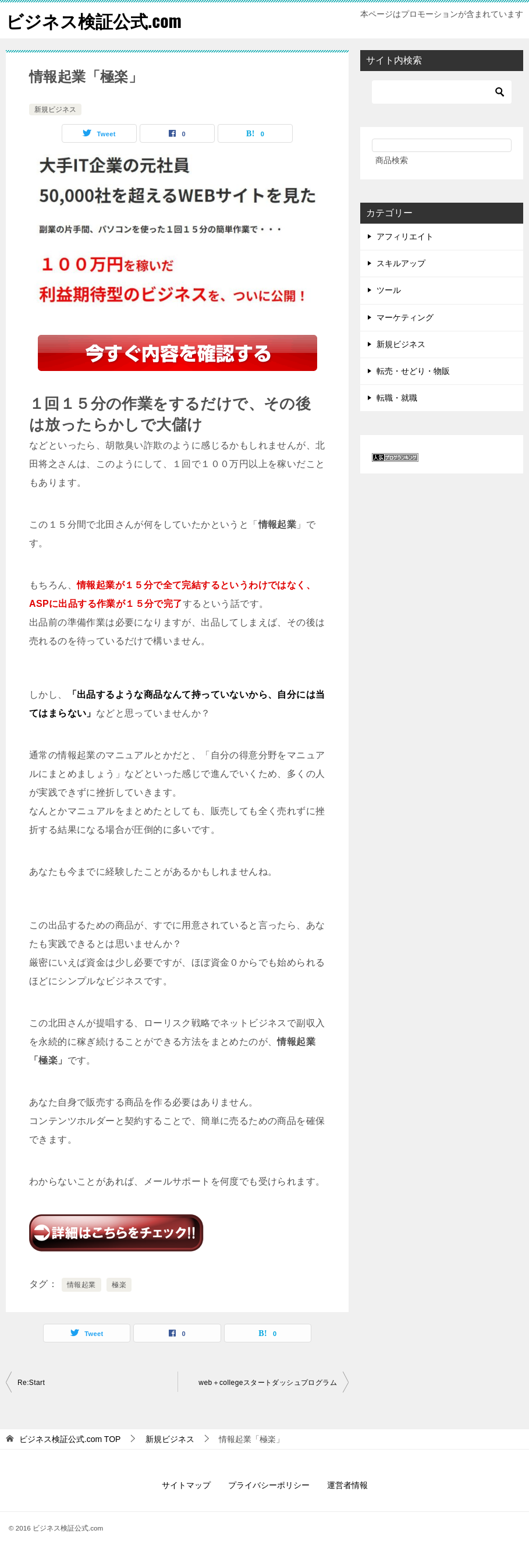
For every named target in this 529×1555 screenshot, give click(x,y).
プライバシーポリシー (269, 1484)
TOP (70, 1438)
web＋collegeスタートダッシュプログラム (267, 1382)
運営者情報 (347, 1484)
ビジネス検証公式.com (94, 20)
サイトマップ (186, 1484)
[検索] (442, 91)
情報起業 (81, 1284)
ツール (389, 290)
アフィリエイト (405, 236)
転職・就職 (397, 397)
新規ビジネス (55, 109)
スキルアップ (401, 263)
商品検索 (391, 159)
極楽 (119, 1284)
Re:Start (31, 1382)
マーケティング (405, 316)
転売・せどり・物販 (413, 370)
